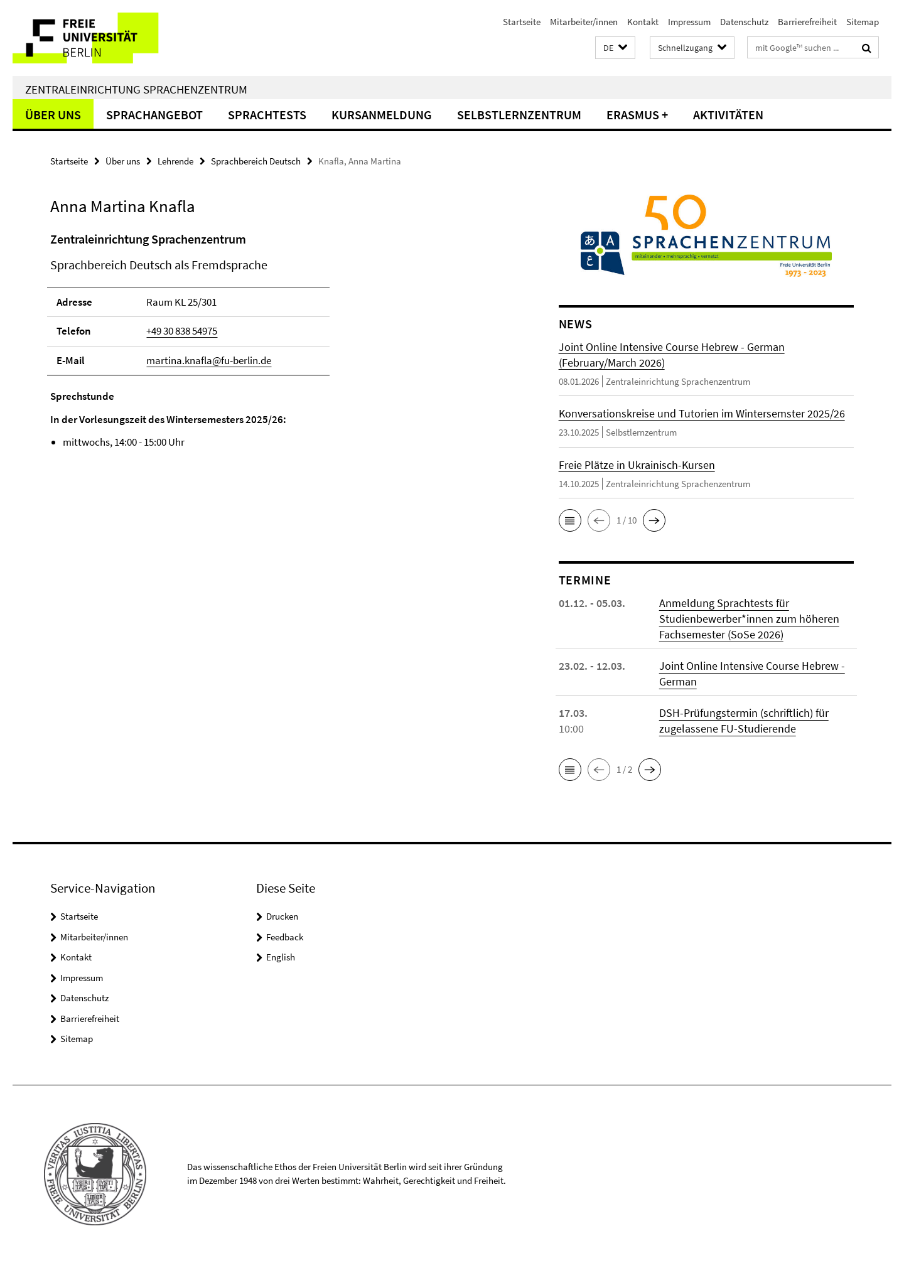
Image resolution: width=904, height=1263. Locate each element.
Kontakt (643, 22)
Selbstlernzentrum (519, 114)
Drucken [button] (282, 916)
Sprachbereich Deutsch (256, 161)
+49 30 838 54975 (181, 331)
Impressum (689, 22)
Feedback (284, 937)
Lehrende (175, 161)
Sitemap (862, 22)
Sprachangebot (154, 114)
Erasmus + (637, 114)
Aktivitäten (728, 114)
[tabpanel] (280, 340)
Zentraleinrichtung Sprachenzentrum (136, 89)
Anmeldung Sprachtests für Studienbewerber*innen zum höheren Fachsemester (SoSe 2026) (749, 619)
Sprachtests (267, 114)
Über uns (53, 114)
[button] (615, 48)
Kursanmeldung (381, 114)
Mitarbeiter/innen (584, 22)
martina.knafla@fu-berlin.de (208, 360)
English (280, 957)
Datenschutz (744, 22)
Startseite (522, 22)
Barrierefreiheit (807, 22)
